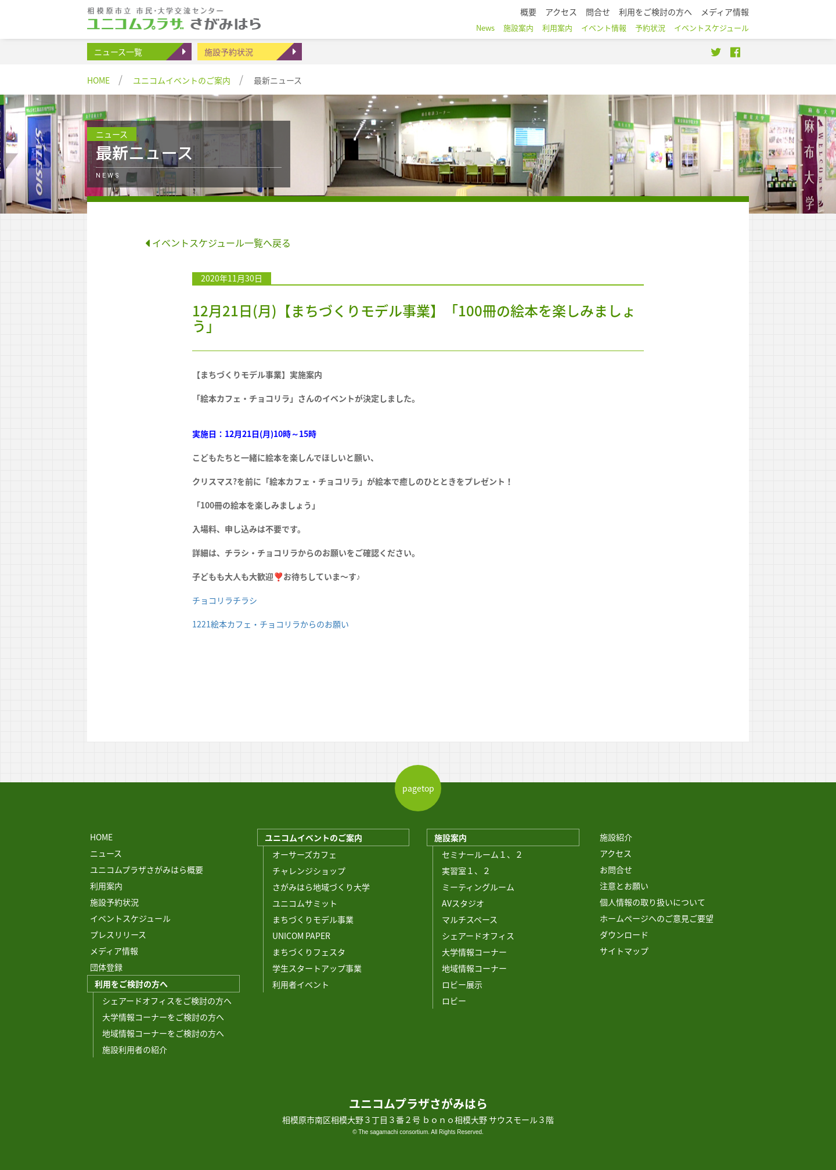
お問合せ (616, 869)
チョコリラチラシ (224, 600)
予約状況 (650, 27)
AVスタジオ (463, 903)
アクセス (616, 853)
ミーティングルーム (478, 887)
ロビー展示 (462, 984)
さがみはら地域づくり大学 (321, 887)
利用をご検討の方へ (131, 984)
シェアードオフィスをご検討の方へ (167, 1000)
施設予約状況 (228, 51)
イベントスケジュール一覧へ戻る (218, 242)
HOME (98, 80)
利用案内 (106, 885)
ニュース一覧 (118, 51)
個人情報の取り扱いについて (652, 902)
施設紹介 (616, 837)
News (485, 27)
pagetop (418, 788)
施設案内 (450, 837)
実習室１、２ (466, 870)
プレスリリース (118, 934)
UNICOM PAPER (301, 935)
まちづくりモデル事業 (313, 919)
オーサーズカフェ (304, 854)
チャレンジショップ (308, 870)
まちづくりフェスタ (308, 952)
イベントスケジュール (130, 918)
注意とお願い (624, 885)
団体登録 (106, 967)
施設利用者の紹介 (134, 1049)
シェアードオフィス (478, 935)
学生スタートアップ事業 (317, 968)
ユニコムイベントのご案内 (181, 80)
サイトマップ (624, 950)
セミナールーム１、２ (482, 854)
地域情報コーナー (474, 968)
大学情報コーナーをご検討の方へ (163, 1017)
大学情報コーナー (474, 952)
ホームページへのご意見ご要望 (657, 918)
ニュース (106, 853)
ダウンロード (624, 934)
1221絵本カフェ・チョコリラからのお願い (270, 624)
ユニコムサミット (304, 903)
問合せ (598, 11)
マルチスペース (470, 919)
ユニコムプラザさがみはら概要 (146, 869)
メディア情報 (114, 950)
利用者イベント (300, 984)
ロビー (454, 1000)
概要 (528, 11)
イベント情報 (603, 27)
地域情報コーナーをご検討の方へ (163, 1033)
